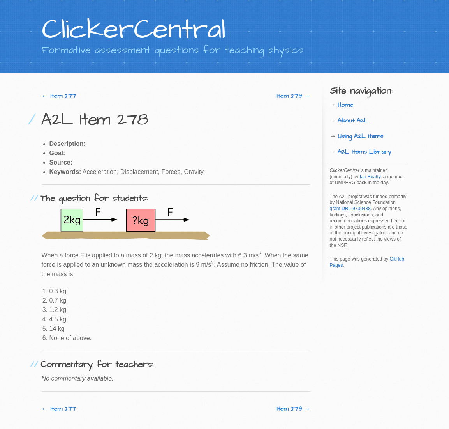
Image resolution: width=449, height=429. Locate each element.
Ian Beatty (370, 176)
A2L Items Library (364, 151)
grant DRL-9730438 (350, 208)
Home (345, 105)
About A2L (353, 120)
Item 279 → (293, 96)
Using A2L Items (360, 136)
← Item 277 (59, 96)
